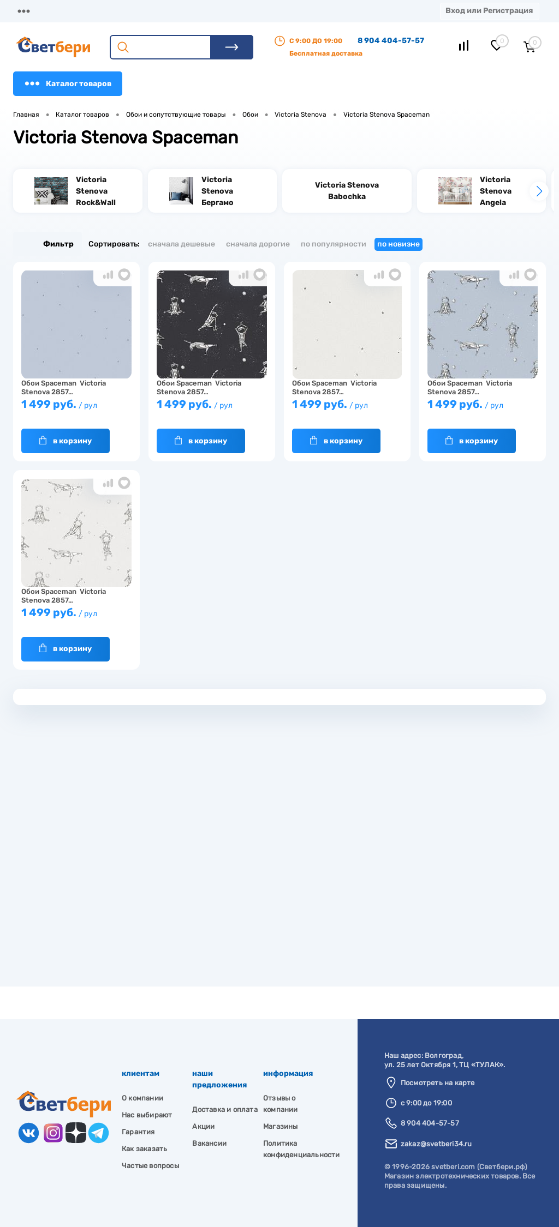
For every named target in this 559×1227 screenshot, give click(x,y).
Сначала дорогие (258, 244)
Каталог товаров (67, 83)
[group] (77, 191)
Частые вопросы (150, 1166)
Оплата (228, 10)
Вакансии (209, 1143)
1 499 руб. (76, 409)
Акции (281, 10)
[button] (539, 191)
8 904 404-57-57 (391, 40)
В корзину (65, 441)
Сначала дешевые (181, 244)
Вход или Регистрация (489, 10)
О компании (101, 10)
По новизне (398, 244)
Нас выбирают (147, 1115)
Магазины (32, 10)
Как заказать (144, 1149)
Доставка (169, 10)
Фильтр (47, 244)
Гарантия (138, 1132)
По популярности (333, 244)
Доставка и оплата (224, 1109)
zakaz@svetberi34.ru (436, 1144)
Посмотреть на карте (438, 1083)
